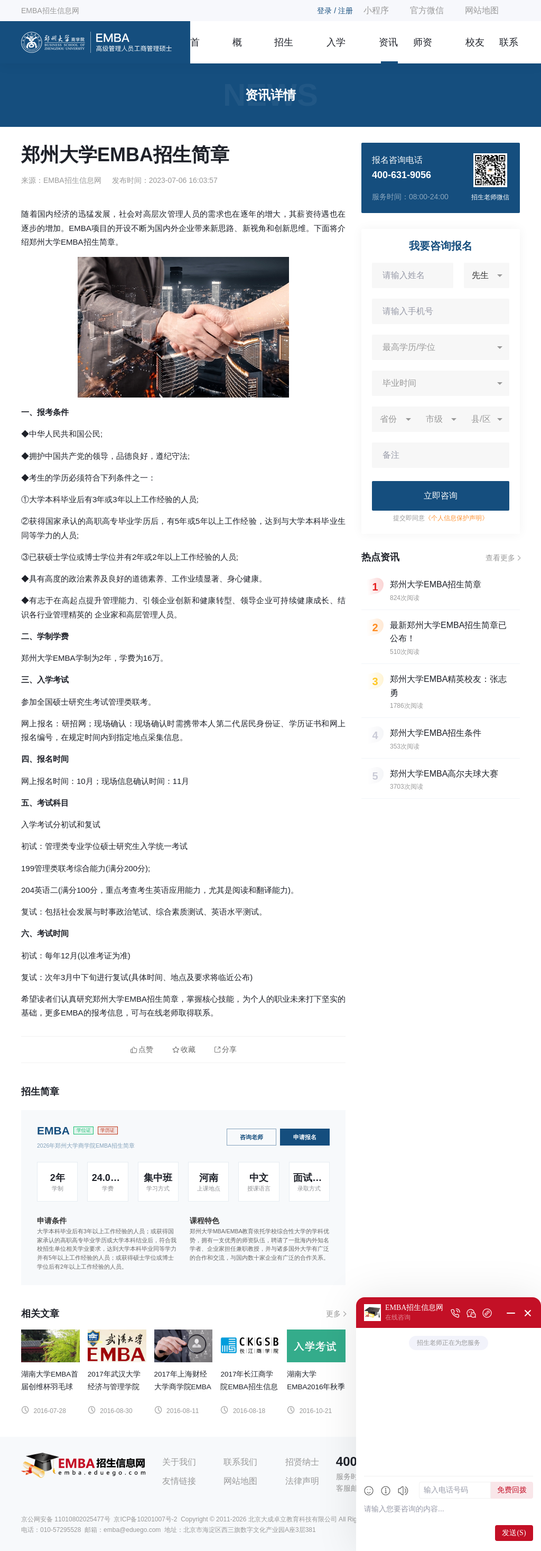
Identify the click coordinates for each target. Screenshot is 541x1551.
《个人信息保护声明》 (456, 518)
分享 (225, 1050)
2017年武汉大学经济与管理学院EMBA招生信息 (114, 1387)
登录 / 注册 (335, 10)
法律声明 (302, 1480)
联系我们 (508, 50)
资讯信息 (388, 50)
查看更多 (500, 557)
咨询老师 (251, 1137)
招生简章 (283, 50)
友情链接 (179, 1480)
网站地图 (482, 10)
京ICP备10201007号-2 (145, 1519)
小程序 (376, 10)
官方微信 (427, 10)
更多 (333, 1313)
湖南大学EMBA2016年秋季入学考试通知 (316, 1387)
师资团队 (422, 50)
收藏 (183, 1050)
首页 (195, 50)
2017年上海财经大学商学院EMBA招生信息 (182, 1387)
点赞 (141, 1050)
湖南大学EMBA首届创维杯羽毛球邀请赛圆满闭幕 (49, 1387)
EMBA (53, 1130)
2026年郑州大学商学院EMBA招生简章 (86, 1145)
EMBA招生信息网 (50, 10)
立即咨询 (441, 495)
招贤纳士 (302, 1461)
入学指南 (336, 50)
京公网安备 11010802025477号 (65, 1519)
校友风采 (474, 50)
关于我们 (179, 1461)
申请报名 (304, 1137)
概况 (237, 50)
